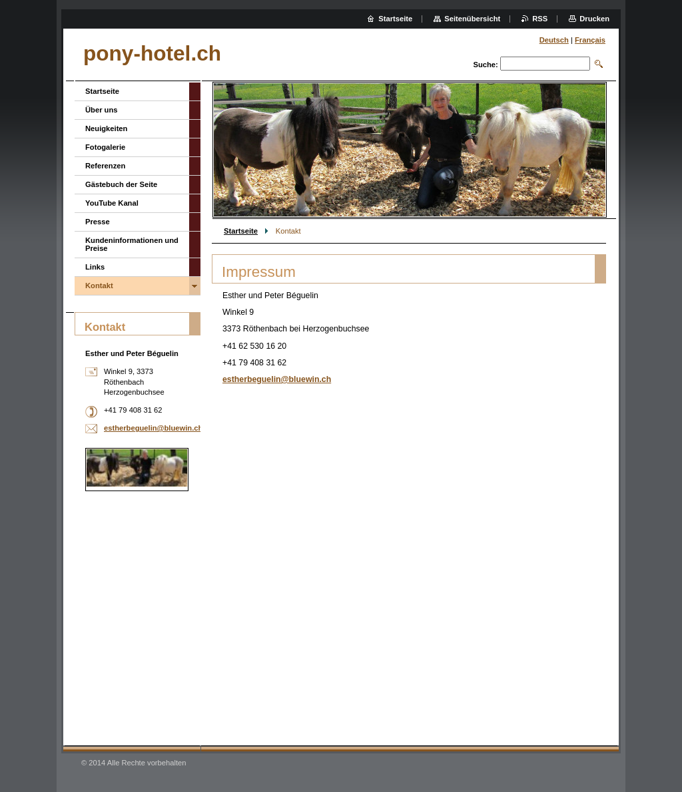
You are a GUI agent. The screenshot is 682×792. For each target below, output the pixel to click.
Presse (97, 222)
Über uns (101, 110)
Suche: (485, 65)
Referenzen (105, 166)
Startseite (241, 231)
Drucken (594, 19)
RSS (539, 19)
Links (95, 267)
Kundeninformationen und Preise (131, 244)
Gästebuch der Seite (121, 184)
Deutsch (554, 40)
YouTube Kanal (112, 203)
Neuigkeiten (106, 128)
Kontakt (99, 286)
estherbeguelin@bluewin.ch (276, 379)
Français (590, 40)
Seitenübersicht (472, 19)
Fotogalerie (105, 147)
